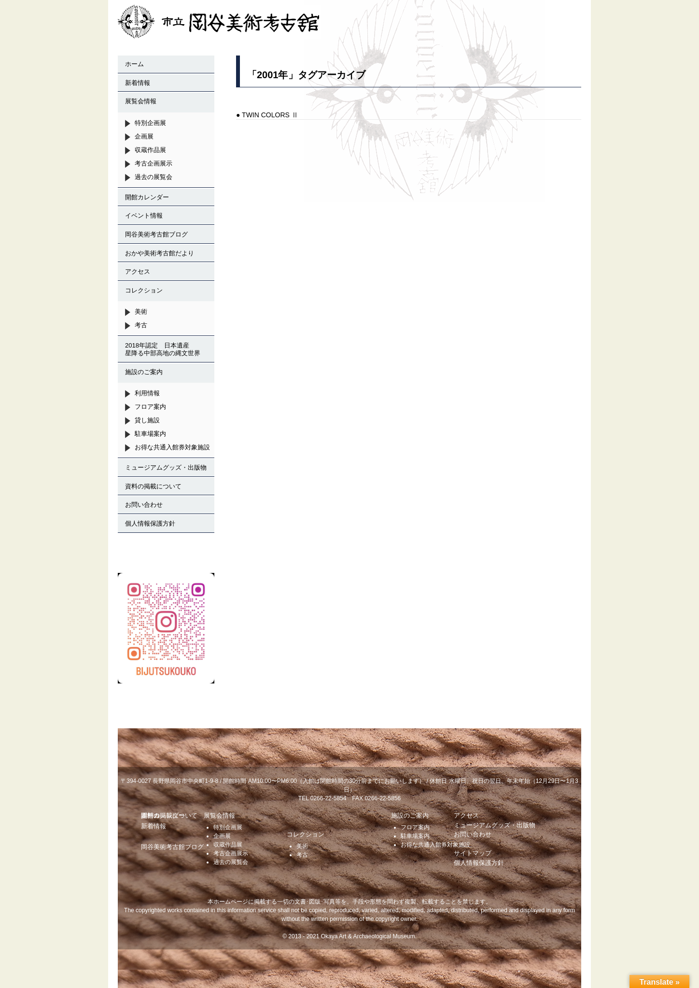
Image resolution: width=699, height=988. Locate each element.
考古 (141, 325)
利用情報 (147, 393)
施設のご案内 (144, 372)
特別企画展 (150, 122)
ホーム (134, 64)
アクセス (137, 271)
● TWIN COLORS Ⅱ (267, 115)
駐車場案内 (150, 433)
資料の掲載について (153, 486)
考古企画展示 (153, 163)
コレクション (144, 290)
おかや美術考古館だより (159, 253)
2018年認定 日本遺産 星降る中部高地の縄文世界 (166, 349)
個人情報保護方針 (150, 523)
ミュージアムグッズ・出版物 (166, 467)
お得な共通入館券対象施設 (172, 447)
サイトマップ (472, 853)
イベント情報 (144, 215)
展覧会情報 (140, 101)
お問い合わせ (144, 504)
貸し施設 (147, 420)
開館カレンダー (147, 197)
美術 (141, 311)
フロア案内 (150, 406)
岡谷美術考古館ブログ (156, 234)
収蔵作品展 (150, 149)
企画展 (144, 136)
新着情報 (137, 82)
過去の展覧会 (153, 177)
